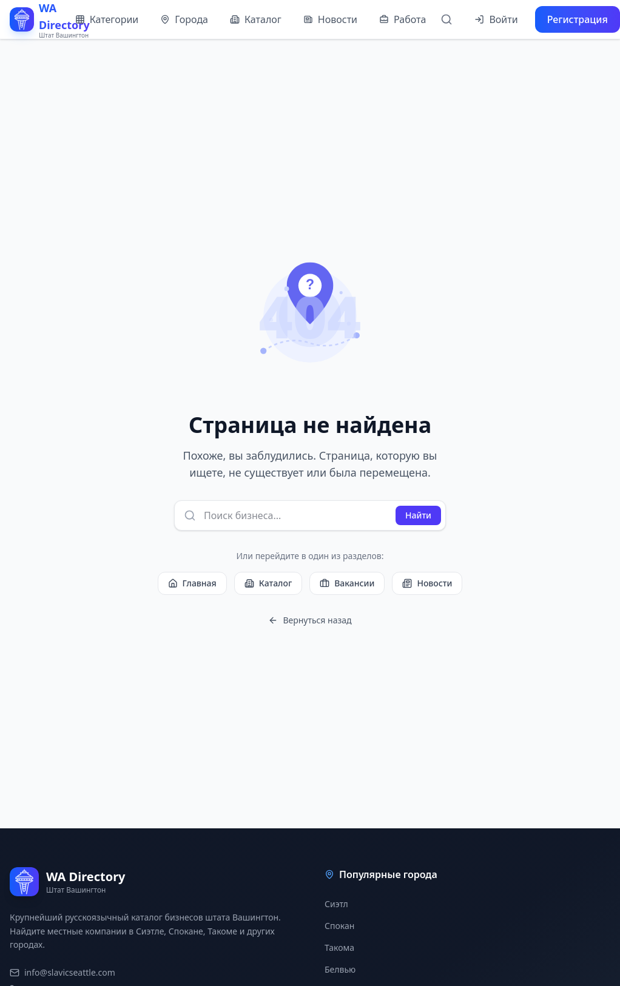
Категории (107, 19)
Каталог (255, 19)
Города (184, 19)
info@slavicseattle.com (62, 972)
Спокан (339, 925)
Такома (339, 947)
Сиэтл (336, 904)
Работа (402, 19)
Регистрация (577, 19)
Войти (495, 19)
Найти (418, 515)
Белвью (340, 969)
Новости (330, 19)
